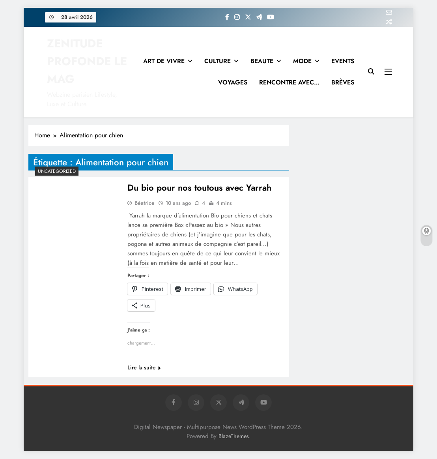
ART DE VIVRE (164, 61)
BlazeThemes (233, 436)
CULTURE (217, 61)
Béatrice (144, 203)
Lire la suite (144, 368)
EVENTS (342, 61)
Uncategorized (57, 171)
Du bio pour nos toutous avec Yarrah (199, 188)
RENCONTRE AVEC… (289, 82)
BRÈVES (342, 82)
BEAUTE (261, 61)
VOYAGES (232, 82)
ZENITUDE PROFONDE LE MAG (87, 61)
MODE (302, 61)
